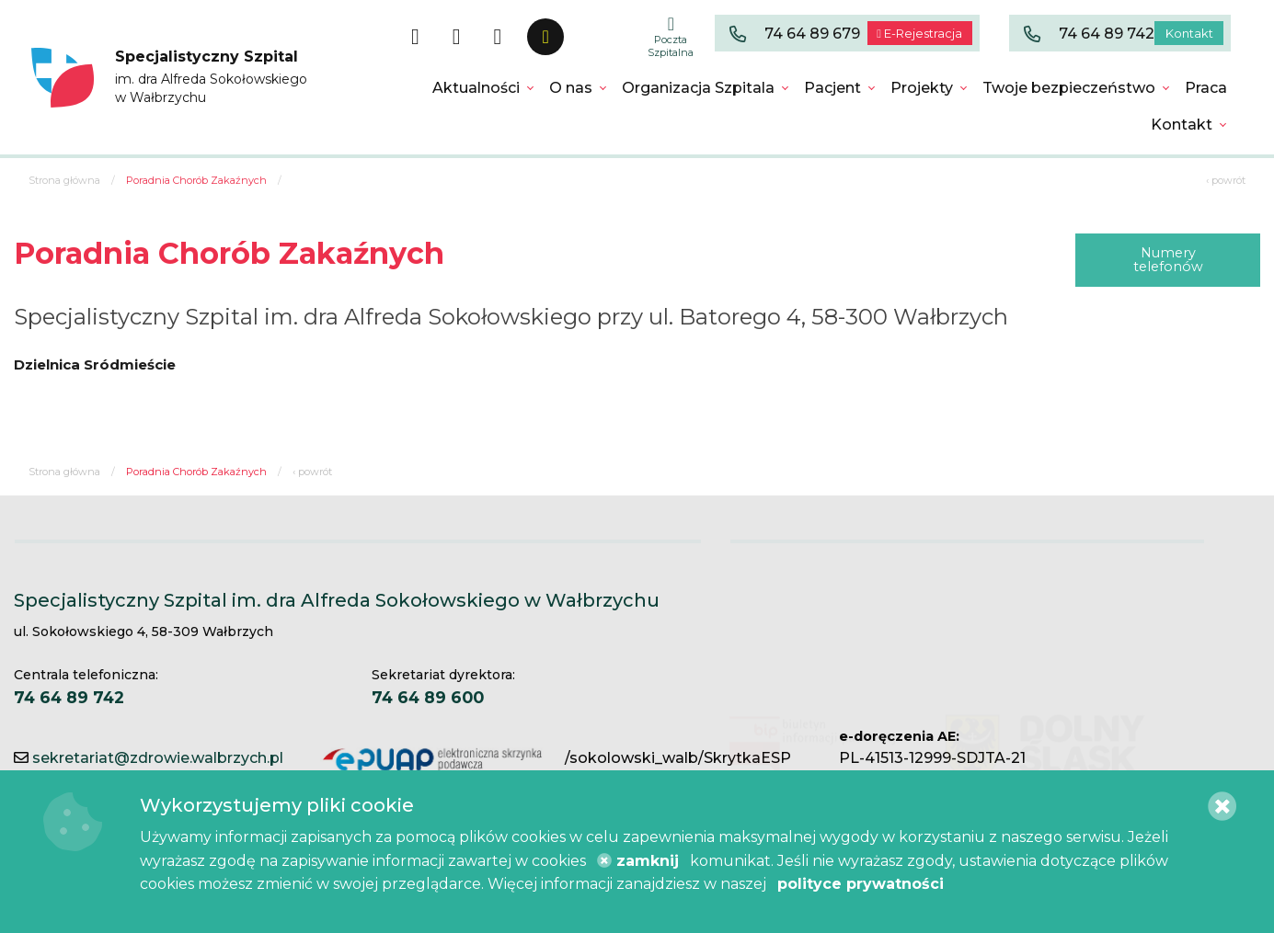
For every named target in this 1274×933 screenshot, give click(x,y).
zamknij (638, 861)
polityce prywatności (860, 884)
